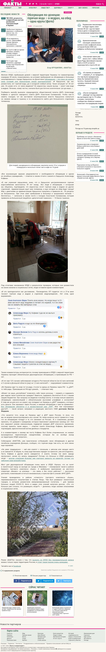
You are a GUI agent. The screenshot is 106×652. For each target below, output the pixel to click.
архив (57, 4)
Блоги (24, 637)
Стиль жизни (42, 640)
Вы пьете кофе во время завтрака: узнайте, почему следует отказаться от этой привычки (15, 53)
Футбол (24, 640)
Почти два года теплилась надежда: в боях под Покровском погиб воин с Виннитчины (15, 64)
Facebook (17, 566)
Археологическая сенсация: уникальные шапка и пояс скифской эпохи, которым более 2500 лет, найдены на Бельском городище (90, 45)
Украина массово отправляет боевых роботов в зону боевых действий (88, 146)
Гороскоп (95, 8)
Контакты (19, 643)
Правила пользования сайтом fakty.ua (58, 643)
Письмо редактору (39, 576)
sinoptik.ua (95, 128)
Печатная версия (21, 576)
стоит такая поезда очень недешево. (52, 562)
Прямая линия (26, 635)
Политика (10, 637)
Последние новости (10, 14)
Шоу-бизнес (83, 8)
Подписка (11, 643)
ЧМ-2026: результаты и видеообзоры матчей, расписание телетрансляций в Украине (15, 21)
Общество (45, 8)
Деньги (9, 638)
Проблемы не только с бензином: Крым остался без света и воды (89, 137)
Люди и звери (57, 635)
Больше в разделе (84, 132)
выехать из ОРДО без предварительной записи (53, 560)
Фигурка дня (42, 637)
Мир (20, 8)
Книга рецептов (58, 633)
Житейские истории (59, 637)
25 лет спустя (57, 638)
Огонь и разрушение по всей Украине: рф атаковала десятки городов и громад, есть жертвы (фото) (88, 156)
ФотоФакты (87, 638)
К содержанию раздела (11, 571)
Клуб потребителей (74, 638)
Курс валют (87, 637)
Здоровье (57, 8)
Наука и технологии (74, 637)
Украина (7, 8)
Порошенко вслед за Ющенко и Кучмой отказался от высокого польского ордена (89, 167)
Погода (86, 640)
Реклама (3, 643)
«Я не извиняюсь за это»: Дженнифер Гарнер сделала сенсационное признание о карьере (14, 42)
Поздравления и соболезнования (34, 643)
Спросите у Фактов (74, 640)
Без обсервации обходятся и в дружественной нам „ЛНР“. (27, 407)
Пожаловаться (56, 576)
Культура (32, 8)
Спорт (70, 8)
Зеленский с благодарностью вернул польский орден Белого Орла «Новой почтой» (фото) (90, 176)
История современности (73, 634)
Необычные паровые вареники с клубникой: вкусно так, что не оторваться (14, 32)
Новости (9, 633)
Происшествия (11, 640)
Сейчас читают (37, 587)
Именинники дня (89, 633)
